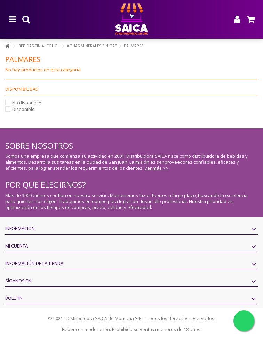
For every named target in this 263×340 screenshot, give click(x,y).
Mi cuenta (16, 246)
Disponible (23, 109)
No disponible (26, 102)
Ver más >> (156, 168)
